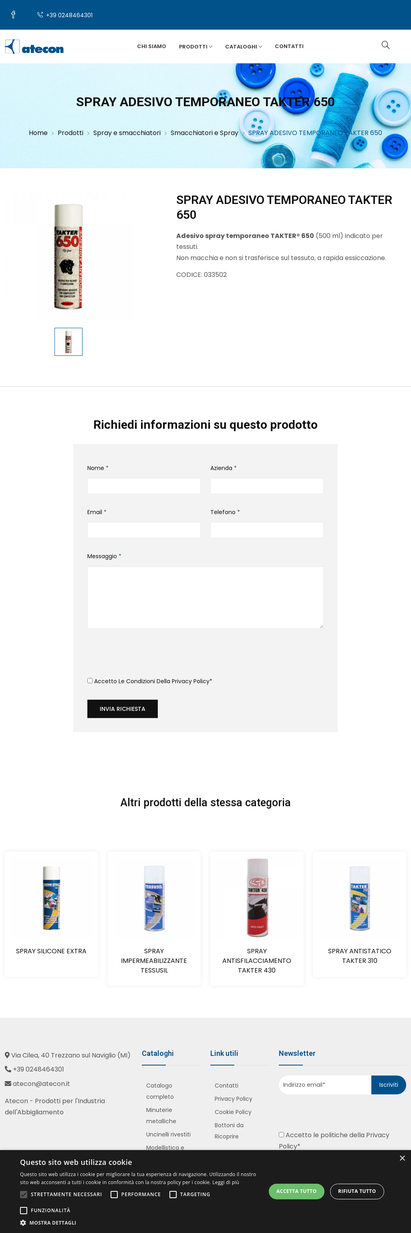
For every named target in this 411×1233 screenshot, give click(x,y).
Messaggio (104, 556)
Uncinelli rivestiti (168, 1134)
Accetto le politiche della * (334, 1140)
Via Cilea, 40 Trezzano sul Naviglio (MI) (71, 1055)
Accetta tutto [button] (296, 1191)
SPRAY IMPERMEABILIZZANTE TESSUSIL (154, 960)
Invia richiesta (122, 709)
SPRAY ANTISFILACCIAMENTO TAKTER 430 (256, 960)
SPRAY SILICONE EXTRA (51, 951)
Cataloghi (243, 46)
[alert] (205, 1191)
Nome (98, 468)
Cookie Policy (233, 1112)
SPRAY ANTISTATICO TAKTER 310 (359, 955)
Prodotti (195, 46)
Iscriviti (388, 1085)
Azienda (223, 468)
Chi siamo (151, 46)
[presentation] (148, 656)
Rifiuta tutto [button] (357, 1191)
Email (97, 512)
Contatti (289, 46)
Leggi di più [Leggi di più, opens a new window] (225, 1182)
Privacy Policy (191, 681)
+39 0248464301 (65, 15)
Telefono (225, 512)
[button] (139, 1223)
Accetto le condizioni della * (149, 681)
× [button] (402, 1159)
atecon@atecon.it (41, 1083)
